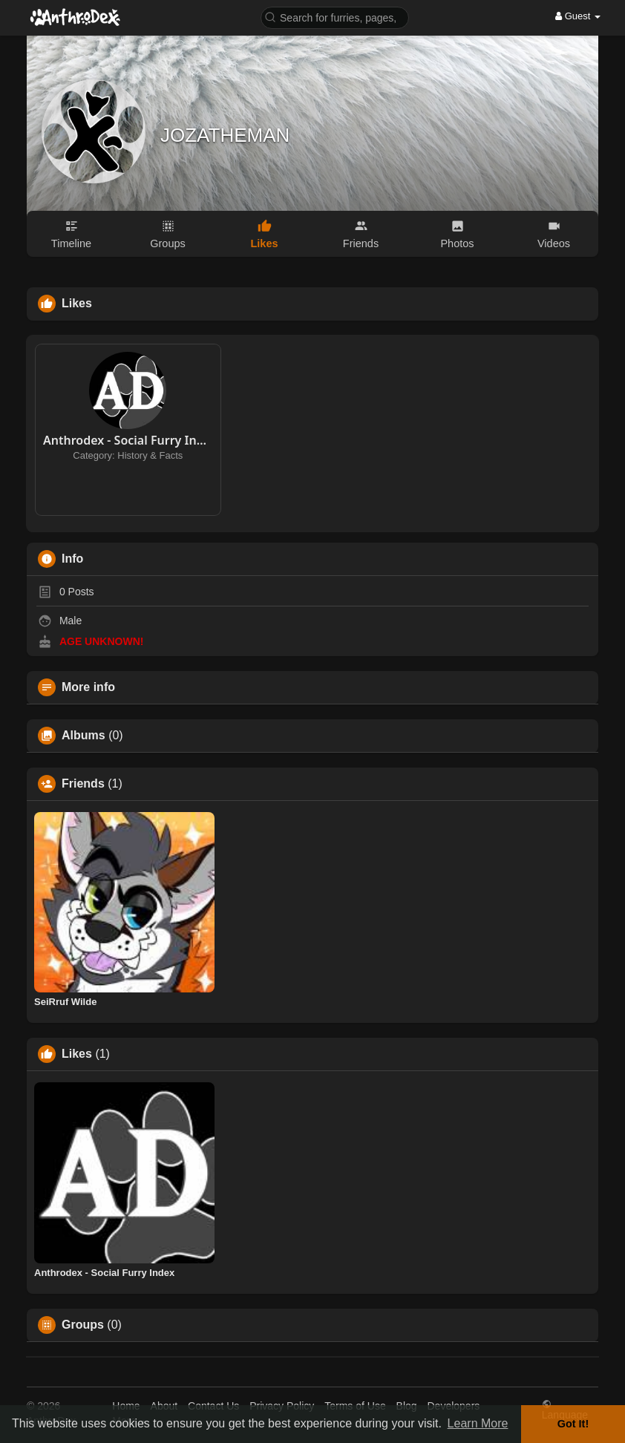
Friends (83, 784)
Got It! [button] (573, 1424)
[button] (334, 16)
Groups (83, 1325)
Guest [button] (578, 16)
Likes (77, 1054)
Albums (83, 736)
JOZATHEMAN (224, 135)
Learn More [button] (478, 1423)
